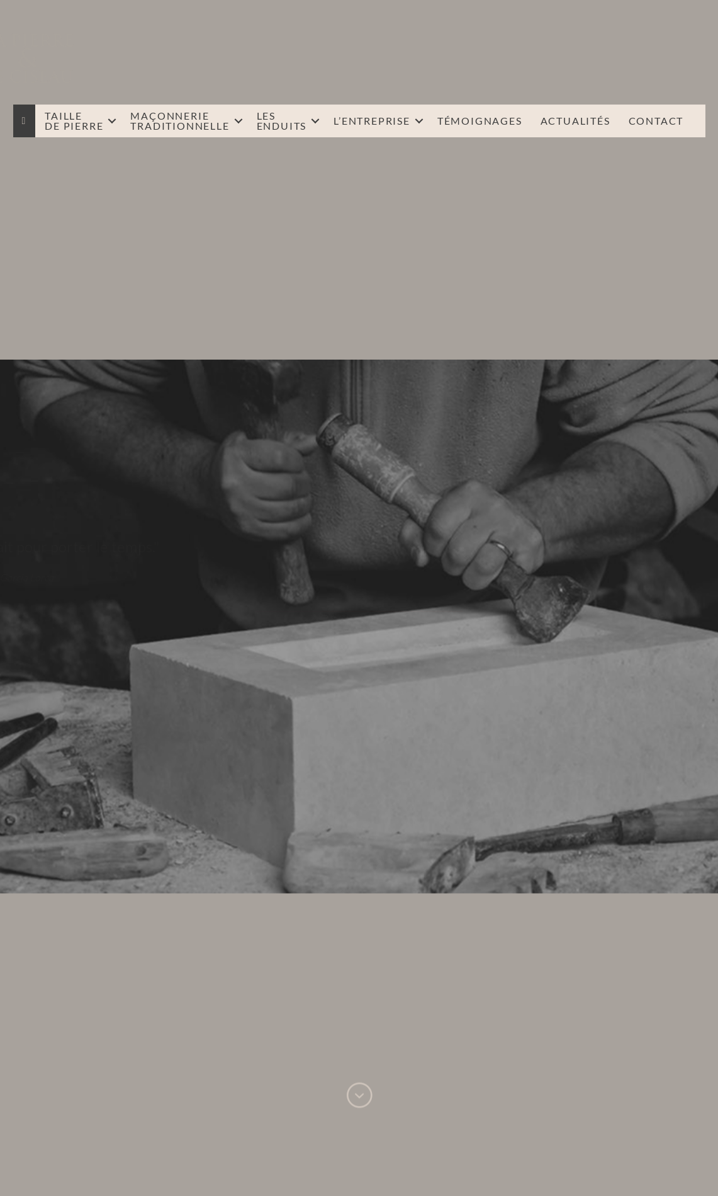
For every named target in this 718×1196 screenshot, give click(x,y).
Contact (656, 121)
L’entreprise (372, 121)
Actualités (575, 121)
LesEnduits (282, 121)
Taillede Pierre (74, 121)
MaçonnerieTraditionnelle (179, 121)
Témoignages (479, 121)
